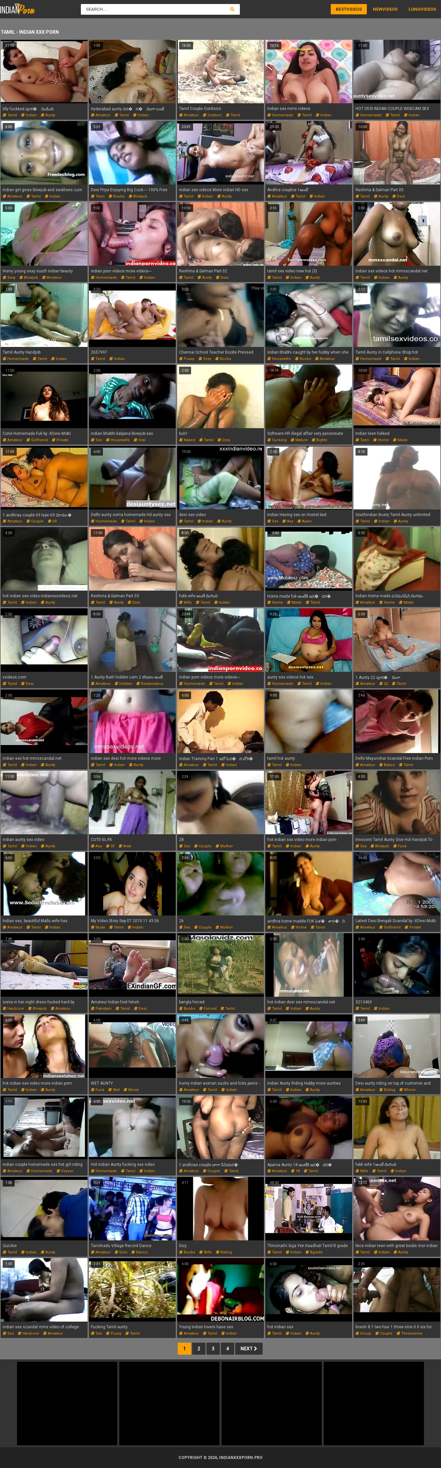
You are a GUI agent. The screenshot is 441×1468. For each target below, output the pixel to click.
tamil (10, 115)
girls (121, 1252)
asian (304, 521)
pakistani (101, 1008)
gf (110, 846)
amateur (101, 115)
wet (114, 1090)
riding (387, 1090)
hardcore (13, 1008)
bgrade (314, 1252)
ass (287, 521)
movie (131, 1090)
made (400, 440)
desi (398, 196)
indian (29, 115)
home (381, 440)
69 (52, 521)
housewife (279, 359)
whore (407, 1090)
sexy (9, 277)
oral (139, 440)
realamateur (149, 684)
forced (207, 1008)
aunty (48, 115)
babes (387, 765)
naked (187, 440)
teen (98, 196)
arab (125, 846)
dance (139, 1252)
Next (249, 1348)
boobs (117, 196)
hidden (123, 684)
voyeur (65, 1171)
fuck (400, 846)
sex (96, 440)
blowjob (138, 196)
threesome (409, 1333)
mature (299, 440)
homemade (280, 115)
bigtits (319, 440)
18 (295, 1171)
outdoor (212, 115)
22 (383, 684)
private (60, 440)
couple (35, 521)
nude (98, 927)
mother (224, 846)
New (377, 9)
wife (185, 602)
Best (341, 9)
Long (415, 9)
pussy (186, 359)
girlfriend (37, 440)
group (363, 1333)
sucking (277, 440)
